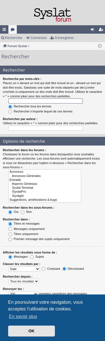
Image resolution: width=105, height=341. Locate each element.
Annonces (45, 172)
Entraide (45, 180)
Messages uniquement (26, 229)
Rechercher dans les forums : (24, 150)
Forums (14, 30)
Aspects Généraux (45, 184)
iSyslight (45, 196)
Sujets (37, 256)
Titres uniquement (23, 234)
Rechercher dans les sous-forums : (28, 207)
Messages (18, 256)
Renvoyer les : (13, 289)
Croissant (51, 268)
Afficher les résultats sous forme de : (30, 252)
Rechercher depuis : (17, 276)
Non (26, 211)
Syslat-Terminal (45, 188)
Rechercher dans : (16, 219)
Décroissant (73, 268)
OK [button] (32, 331)
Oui (13, 211)
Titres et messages (23, 223)
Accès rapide (5, 30)
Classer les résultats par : (21, 264)
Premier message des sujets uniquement (38, 239)
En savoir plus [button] (23, 316)
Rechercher (13, 38)
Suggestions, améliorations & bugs (45, 200)
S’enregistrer (64, 38)
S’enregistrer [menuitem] (102, 30)
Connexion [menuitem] (94, 30)
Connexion (38, 38)
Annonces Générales (45, 176)
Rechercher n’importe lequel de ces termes (40, 111)
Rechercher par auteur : (20, 119)
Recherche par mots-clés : (22, 78)
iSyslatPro (45, 192)
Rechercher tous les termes (30, 106)
